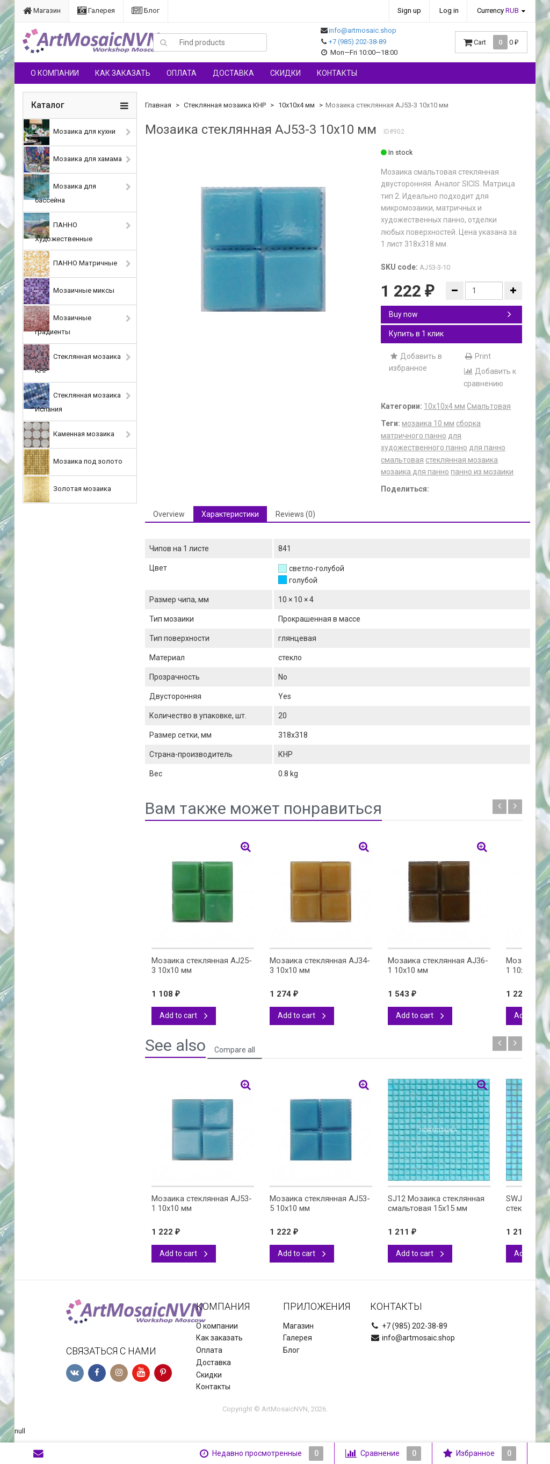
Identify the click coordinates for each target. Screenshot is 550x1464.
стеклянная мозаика (461, 460)
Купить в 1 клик (416, 333)
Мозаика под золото (73, 462)
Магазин (42, 10)
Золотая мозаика (67, 489)
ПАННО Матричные (70, 264)
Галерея (96, 10)
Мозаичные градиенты (57, 321)
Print (477, 356)
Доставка (233, 73)
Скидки (285, 73)
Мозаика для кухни (69, 132)
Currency (498, 10)
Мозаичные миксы (69, 291)
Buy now (450, 314)
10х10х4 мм (296, 105)
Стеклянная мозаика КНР (72, 359)
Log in (449, 10)
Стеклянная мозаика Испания (72, 398)
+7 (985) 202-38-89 (357, 42)
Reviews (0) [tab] (295, 514)
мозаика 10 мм (428, 423)
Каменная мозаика (69, 435)
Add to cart (184, 1015)
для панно (487, 447)
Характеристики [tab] (230, 514)
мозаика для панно (415, 471)
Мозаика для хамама (73, 159)
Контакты (337, 73)
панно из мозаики (482, 471)
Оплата (182, 73)
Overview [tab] (169, 514)
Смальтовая (489, 406)
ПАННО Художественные (58, 228)
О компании (55, 73)
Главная (158, 105)
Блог (146, 10)
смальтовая (402, 460)
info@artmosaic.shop (362, 30)
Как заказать (122, 73)
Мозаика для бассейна (60, 189)
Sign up (409, 10)
